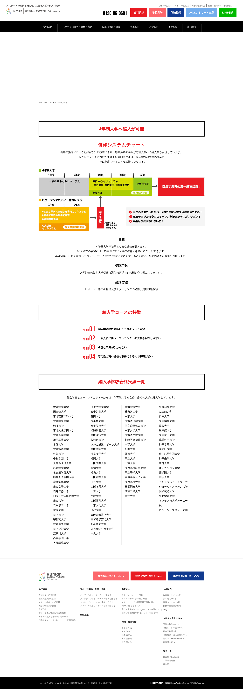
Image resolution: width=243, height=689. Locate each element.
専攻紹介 (126, 589)
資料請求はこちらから (111, 576)
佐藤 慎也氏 (127, 631)
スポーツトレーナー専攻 (132, 595)
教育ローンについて (172, 595)
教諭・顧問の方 (215, 6)
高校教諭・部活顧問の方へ (175, 635)
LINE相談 (227, 12)
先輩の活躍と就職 (111, 26)
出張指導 (191, 26)
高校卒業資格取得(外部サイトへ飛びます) (140, 613)
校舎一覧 (167, 651)
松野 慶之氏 (127, 642)
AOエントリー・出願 (201, 12)
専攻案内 (134, 26)
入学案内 (153, 26)
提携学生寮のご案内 (172, 606)
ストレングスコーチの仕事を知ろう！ (96, 602)
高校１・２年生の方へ (173, 628)
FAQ (165, 609)
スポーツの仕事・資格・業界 (77, 26)
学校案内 (48, 26)
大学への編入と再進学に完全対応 (53, 616)
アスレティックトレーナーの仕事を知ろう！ (99, 599)
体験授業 (176, 12)
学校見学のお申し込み (148, 576)
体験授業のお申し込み (186, 576)
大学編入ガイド (170, 599)
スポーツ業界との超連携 (49, 602)
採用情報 (74, 683)
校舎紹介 (172, 26)
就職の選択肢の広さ (47, 599)
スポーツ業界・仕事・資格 (92, 589)
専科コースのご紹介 (172, 602)
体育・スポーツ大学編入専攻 (134, 599)
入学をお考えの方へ (172, 618)
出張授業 (84, 614)
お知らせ (66, 683)
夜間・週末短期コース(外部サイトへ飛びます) (142, 609)
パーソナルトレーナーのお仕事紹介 (95, 595)
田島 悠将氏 (127, 638)
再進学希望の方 (198, 6)
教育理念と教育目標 (47, 595)
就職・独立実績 (129, 622)
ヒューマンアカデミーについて (50, 683)
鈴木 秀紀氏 (127, 635)
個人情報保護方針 (105, 683)
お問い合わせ (84, 683)
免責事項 (94, 683)
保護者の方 (229, 6)
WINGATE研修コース (131, 606)
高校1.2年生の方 (181, 6)
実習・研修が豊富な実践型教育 (52, 613)
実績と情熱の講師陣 (47, 606)
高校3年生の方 (165, 6)
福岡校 (166, 664)
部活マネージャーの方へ (174, 638)
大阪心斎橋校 (169, 660)
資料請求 (139, 12)
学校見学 (157, 12)
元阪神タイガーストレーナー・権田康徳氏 (57, 620)
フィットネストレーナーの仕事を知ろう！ (98, 606)
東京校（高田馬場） (172, 657)
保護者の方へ (169, 642)
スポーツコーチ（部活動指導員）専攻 (138, 602)
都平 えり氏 (127, 628)
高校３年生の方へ (171, 624)
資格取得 (42, 609)
